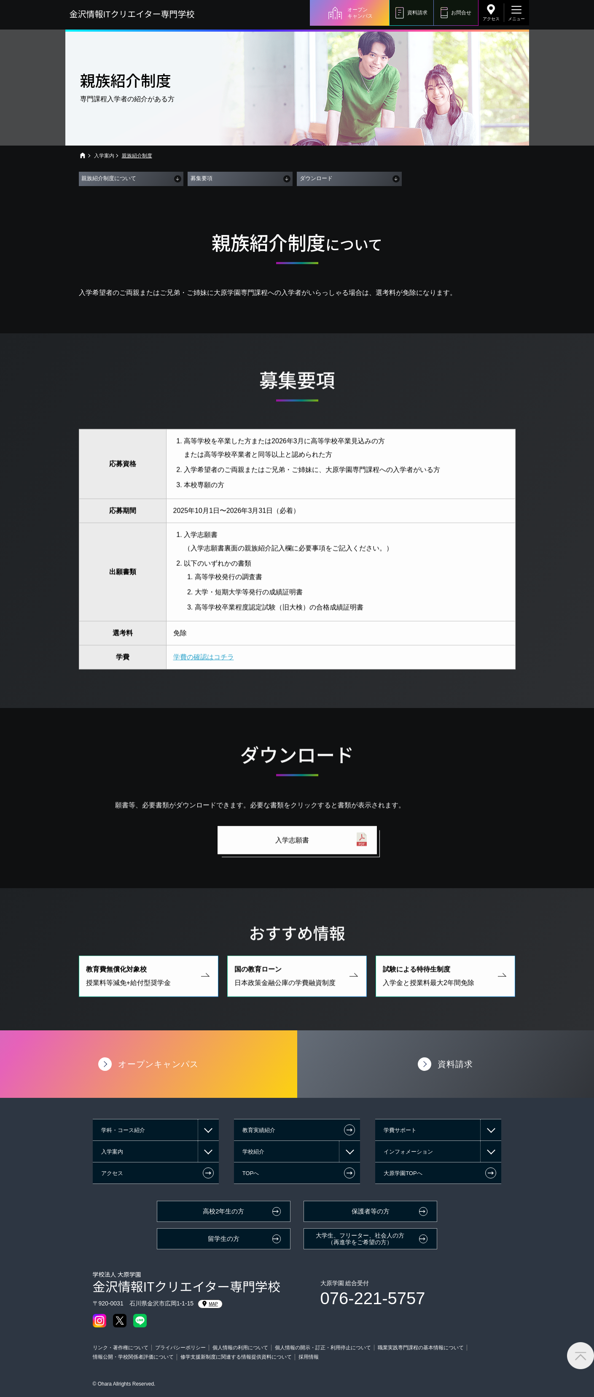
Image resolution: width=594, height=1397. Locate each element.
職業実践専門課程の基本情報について (421, 1348)
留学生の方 (223, 1238)
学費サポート (400, 1130)
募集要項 (201, 178)
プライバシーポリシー (180, 1348)
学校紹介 (253, 1151)
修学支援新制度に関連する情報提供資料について (236, 1357)
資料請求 (417, 13)
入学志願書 (292, 848)
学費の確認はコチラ (203, 665)
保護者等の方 (371, 1211)
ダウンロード (316, 178)
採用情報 (308, 1357)
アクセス (491, 18)
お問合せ (461, 13)
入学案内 (104, 156)
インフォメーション (408, 1151)
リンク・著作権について (120, 1348)
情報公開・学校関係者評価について (133, 1357)
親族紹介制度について (108, 178)
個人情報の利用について (240, 1348)
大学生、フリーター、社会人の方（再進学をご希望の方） (360, 1239)
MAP (210, 1304)
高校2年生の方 (223, 1211)
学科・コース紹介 (123, 1130)
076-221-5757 (372, 1298)
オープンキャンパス (360, 13)
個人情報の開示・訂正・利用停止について (323, 1348)
